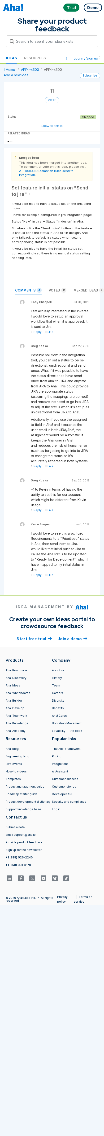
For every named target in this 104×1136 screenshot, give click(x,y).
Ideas (11, 58)
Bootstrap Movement (67, 723)
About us (58, 670)
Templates (13, 779)
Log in (56, 809)
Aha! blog (12, 748)
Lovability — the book (67, 731)
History (57, 678)
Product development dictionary (28, 801)
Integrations (60, 764)
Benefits (58, 708)
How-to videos (16, 771)
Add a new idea (16, 75)
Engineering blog (17, 756)
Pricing (56, 756)
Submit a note (15, 827)
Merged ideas (89, 290)
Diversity (58, 700)
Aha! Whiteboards (18, 693)
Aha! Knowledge (17, 723)
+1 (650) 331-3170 (18, 865)
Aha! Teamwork (16, 715)
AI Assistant (60, 771)
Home (10, 70)
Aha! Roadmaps (16, 670)
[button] (67, 58)
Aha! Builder (14, 700)
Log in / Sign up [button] (87, 58)
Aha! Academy (16, 731)
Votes (57, 290)
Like (49, 332)
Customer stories (64, 786)
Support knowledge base (23, 809)
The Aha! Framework (66, 748)
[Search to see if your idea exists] (54, 41)
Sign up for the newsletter (24, 850)
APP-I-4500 (30, 70)
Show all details (52, 126)
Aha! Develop (15, 708)
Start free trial (34, 638)
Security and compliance (69, 801)
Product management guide (25, 786)
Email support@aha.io (21, 834)
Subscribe (90, 75)
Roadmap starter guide (22, 794)
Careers (57, 693)
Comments (28, 290)
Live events (14, 764)
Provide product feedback (24, 842)
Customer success (65, 779)
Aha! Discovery (16, 678)
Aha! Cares (59, 715)
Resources (35, 58)
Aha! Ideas (13, 685)
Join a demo (72, 638)
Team (56, 685)
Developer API (62, 794)
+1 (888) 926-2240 (19, 857)
